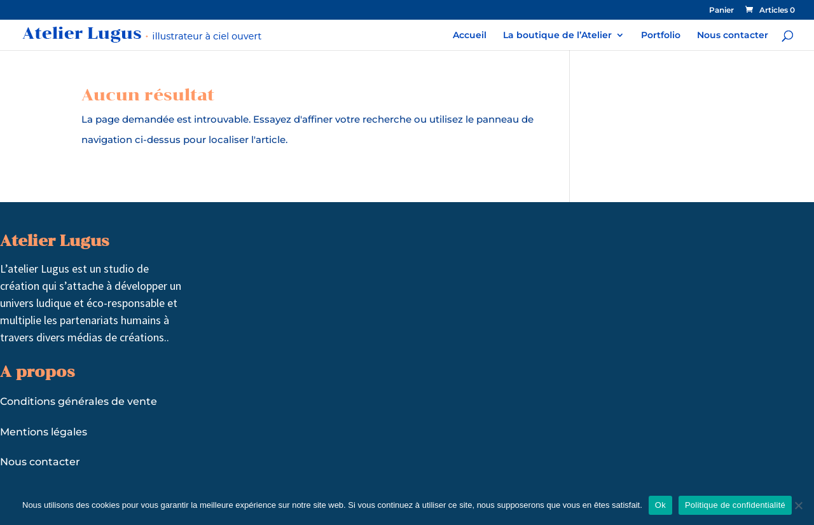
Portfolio (660, 36)
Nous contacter (732, 36)
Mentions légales (43, 432)
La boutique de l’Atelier (557, 36)
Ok (660, 505)
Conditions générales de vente (78, 401)
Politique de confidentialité (735, 505)
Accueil (469, 36)
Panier (721, 10)
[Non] (798, 505)
